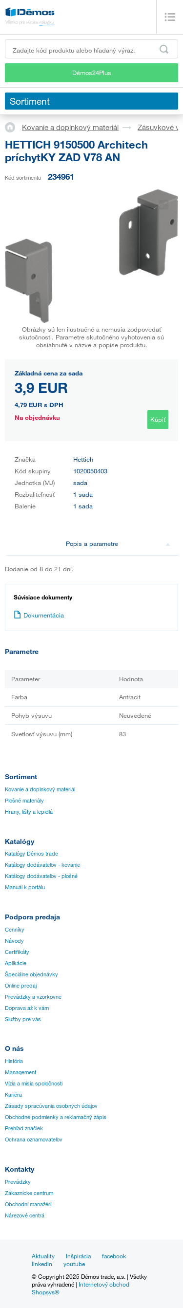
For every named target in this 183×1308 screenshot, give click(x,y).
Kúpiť (157, 419)
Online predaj (21, 985)
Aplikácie (15, 963)
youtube (74, 1264)
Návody (14, 940)
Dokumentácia (39, 615)
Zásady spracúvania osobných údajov (51, 1105)
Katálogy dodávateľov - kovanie (42, 864)
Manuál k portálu (25, 887)
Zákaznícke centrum (29, 1193)
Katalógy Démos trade (31, 853)
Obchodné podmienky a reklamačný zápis (55, 1117)
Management (20, 1072)
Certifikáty (17, 952)
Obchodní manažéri (28, 1204)
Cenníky (14, 929)
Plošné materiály (24, 800)
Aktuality (43, 1256)
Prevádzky (18, 1181)
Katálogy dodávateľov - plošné (41, 876)
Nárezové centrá (24, 1215)
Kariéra (13, 1094)
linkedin (42, 1264)
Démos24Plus (91, 72)
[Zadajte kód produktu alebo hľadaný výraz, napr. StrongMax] (91, 49)
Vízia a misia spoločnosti (33, 1083)
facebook (114, 1256)
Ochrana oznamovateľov (33, 1139)
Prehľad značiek (24, 1128)
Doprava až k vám (27, 1008)
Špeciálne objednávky (31, 974)
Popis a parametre (118, 543)
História (14, 1061)
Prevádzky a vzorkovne (33, 996)
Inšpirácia (78, 1256)
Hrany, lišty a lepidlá (29, 811)
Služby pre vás (23, 1019)
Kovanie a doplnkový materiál (70, 127)
